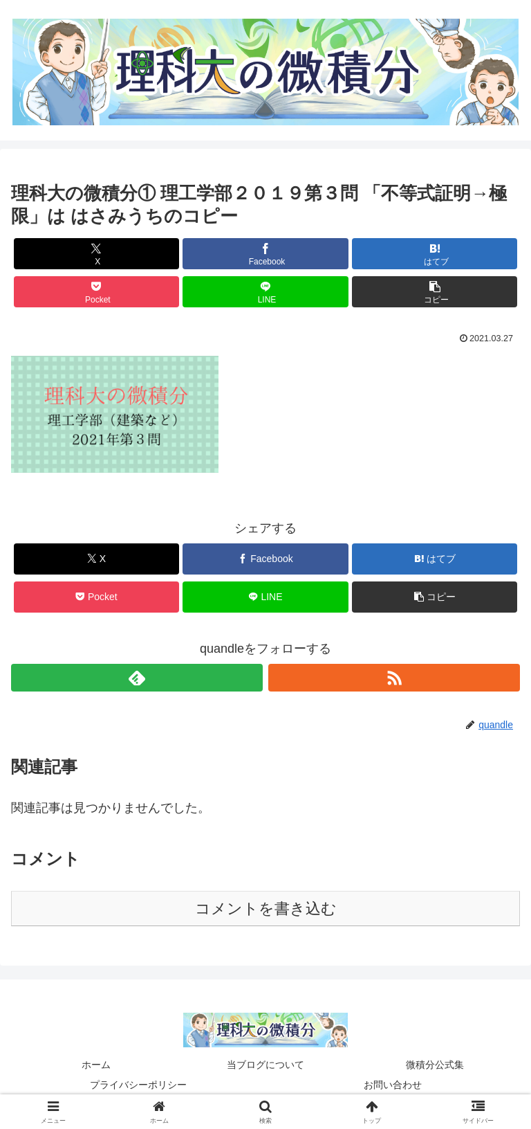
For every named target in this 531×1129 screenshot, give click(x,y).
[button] (434, 291)
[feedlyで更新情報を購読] (137, 678)
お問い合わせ (393, 1084)
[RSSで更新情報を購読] (394, 678)
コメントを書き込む (266, 908)
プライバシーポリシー (138, 1084)
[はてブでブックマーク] (434, 253)
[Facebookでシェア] (265, 253)
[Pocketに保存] (96, 291)
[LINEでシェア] (265, 291)
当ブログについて (265, 1064)
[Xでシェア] (96, 253)
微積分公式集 (435, 1064)
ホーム (96, 1064)
